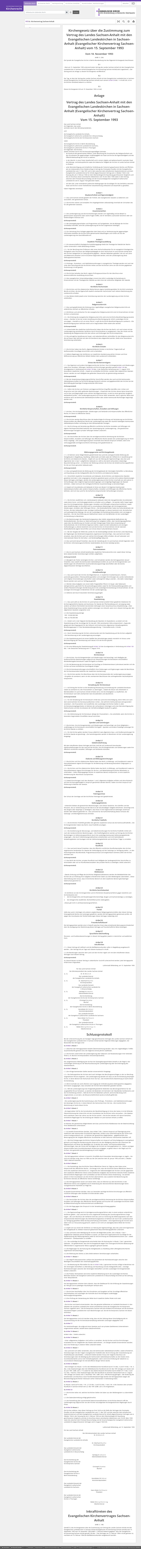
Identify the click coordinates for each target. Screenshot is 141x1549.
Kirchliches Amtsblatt (73, 3)
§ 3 (30, 33)
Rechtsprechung (57, 3)
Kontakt (30, 1547)
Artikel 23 (69, 1390)
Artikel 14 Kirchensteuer (37, 91)
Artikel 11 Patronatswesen (37, 83)
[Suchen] (76, 12)
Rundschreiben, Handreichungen (93, 3)
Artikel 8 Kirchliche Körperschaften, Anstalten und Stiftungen (40, 71)
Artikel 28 (112, 80)
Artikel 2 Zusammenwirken (38, 53)
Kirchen (5, 1547)
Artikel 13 (69, 1281)
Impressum (39, 1547)
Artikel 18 (69, 1331)
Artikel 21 (69, 1348)
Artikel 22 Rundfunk (35, 117)
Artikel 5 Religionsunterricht (38, 61)
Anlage (28, 36)
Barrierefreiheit (66, 1547)
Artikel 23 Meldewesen (36, 119)
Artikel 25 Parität (34, 125)
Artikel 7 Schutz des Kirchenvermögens (42, 67)
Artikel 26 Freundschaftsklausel (39, 128)
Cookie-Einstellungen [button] (85, 1547)
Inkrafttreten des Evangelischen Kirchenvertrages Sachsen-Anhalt (37, 141)
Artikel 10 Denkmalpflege (37, 80)
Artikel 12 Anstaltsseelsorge (38, 86)
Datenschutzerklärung (52, 1547)
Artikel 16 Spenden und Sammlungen (41, 97)
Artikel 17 (69, 1323)
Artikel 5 (69, 1108)
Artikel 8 (69, 1163)
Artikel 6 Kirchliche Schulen (38, 64)
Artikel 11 (69, 1257)
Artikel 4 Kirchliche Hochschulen (39, 59)
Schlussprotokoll (31, 137)
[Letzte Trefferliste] (70, 12)
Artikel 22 (69, 1364)
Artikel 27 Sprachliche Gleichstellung (41, 131)
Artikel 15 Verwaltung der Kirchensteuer (42, 94)
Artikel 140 (120, 367)
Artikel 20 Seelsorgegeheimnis (39, 111)
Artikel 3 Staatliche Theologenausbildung (42, 56)
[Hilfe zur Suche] (66, 12)
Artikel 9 (69, 1209)
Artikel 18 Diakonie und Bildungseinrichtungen (36, 104)
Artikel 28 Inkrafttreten (36, 134)
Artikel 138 (90, 369)
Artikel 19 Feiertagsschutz (37, 108)
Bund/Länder (16, 1547)
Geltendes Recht (30, 3)
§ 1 (30, 28)
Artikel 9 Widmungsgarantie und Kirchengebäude (40, 76)
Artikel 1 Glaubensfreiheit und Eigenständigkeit (39, 49)
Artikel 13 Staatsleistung (37, 89)
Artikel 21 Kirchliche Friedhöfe (39, 114)
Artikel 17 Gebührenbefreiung (39, 100)
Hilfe (75, 1547)
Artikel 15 (69, 1301)
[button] (133, 3)
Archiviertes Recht (44, 3)
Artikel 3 (69, 1068)
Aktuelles (126, 3)
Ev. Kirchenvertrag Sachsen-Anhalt (40, 21)
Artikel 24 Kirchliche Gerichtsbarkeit (41, 122)
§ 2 (30, 31)
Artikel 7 (69, 1120)
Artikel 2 (69, 1046)
